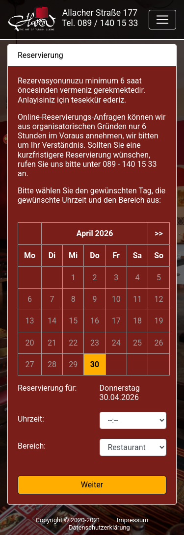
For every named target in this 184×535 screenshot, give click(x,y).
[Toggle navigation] (162, 19)
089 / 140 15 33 (108, 23)
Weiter (92, 484)
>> (159, 233)
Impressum (132, 520)
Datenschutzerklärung (99, 527)
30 (94, 364)
